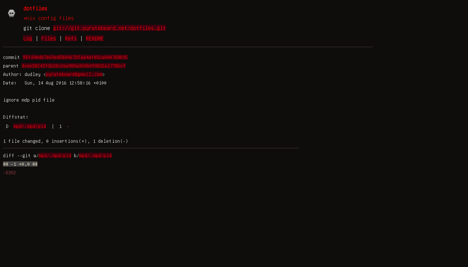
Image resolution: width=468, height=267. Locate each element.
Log (27, 38)
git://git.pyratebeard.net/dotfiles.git (109, 28)
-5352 (9, 172)
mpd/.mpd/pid (29, 126)
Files (48, 38)
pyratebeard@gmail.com (74, 74)
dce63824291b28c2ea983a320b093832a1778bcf (74, 65)
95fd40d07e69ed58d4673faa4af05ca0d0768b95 (75, 57)
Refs (71, 38)
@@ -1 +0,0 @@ (20, 164)
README (95, 38)
